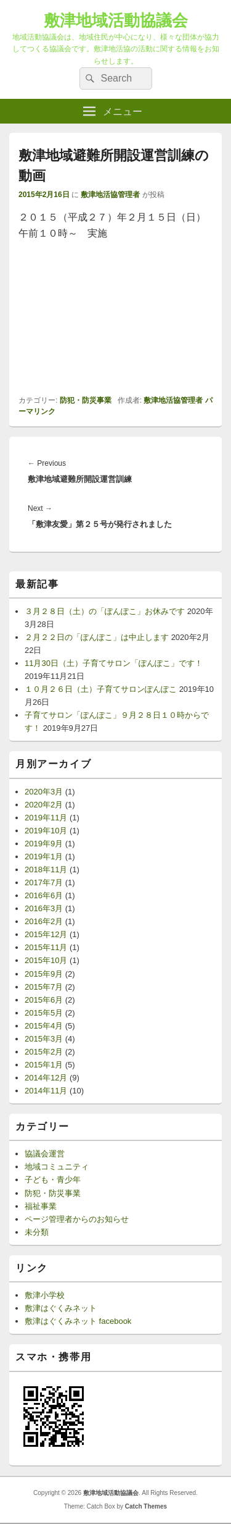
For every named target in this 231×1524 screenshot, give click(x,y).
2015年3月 (44, 1038)
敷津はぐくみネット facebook (78, 1321)
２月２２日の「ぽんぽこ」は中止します (97, 637)
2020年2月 (44, 804)
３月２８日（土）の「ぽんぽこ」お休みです (105, 611)
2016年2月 (44, 921)
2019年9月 (44, 843)
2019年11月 (46, 817)
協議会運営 (45, 1153)
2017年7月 (44, 882)
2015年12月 (46, 934)
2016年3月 (44, 908)
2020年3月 (44, 791)
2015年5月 (44, 1012)
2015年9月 (44, 974)
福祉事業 (41, 1206)
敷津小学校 (45, 1295)
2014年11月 (46, 1090)
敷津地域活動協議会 (116, 20)
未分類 (37, 1232)
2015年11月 (46, 947)
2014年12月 (46, 1077)
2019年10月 (46, 830)
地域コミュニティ (57, 1166)
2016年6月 (44, 895)
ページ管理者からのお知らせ (77, 1219)
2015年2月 (44, 1051)
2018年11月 (46, 869)
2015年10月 (46, 960)
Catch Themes (146, 1506)
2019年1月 (44, 856)
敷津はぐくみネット (61, 1308)
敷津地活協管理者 (110, 194)
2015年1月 (44, 1064)
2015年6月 (44, 999)
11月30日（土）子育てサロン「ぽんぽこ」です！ (114, 663)
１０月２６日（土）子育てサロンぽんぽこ (101, 689)
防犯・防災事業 (85, 400)
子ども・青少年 (53, 1179)
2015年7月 (44, 986)
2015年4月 (44, 1025)
